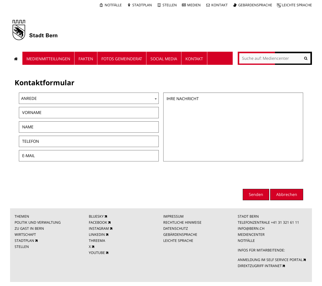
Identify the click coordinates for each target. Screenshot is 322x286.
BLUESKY (96, 216)
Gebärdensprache (255, 5)
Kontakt (219, 5)
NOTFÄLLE (246, 240)
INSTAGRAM (99, 228)
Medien (194, 5)
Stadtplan (142, 5)
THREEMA (97, 240)
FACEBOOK (98, 222)
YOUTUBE (97, 252)
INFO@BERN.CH (251, 228)
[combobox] (88, 98)
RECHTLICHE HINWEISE (182, 222)
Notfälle (113, 5)
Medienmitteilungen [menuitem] (48, 59)
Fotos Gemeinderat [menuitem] (121, 59)
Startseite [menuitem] (16, 58)
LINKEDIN (97, 234)
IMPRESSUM (173, 216)
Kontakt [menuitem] (194, 59)
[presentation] (265, 174)
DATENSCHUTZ (175, 228)
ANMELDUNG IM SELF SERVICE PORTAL (270, 259)
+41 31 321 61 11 (285, 222)
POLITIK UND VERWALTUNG (38, 222)
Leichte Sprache (297, 5)
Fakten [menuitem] (85, 59)
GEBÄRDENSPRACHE (180, 234)
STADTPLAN (24, 240)
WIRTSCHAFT (25, 234)
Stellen (170, 5)
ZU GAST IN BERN (29, 228)
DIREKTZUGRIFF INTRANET (260, 265)
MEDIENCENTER (251, 234)
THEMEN (22, 216)
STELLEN (22, 246)
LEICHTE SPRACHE (178, 240)
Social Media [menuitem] (163, 59)
